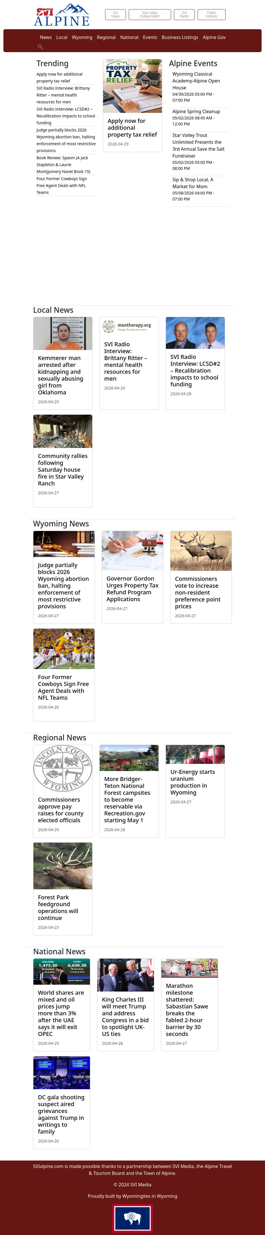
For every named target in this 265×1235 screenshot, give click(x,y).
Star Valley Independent (150, 14)
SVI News (115, 14)
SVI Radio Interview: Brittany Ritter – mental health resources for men (63, 95)
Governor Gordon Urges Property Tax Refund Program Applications (132, 589)
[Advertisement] (132, 258)
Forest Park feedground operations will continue (58, 907)
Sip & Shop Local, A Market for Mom (192, 183)
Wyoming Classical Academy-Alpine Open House (196, 81)
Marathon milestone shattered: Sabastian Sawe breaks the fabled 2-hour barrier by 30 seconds (187, 1010)
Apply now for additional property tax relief (132, 127)
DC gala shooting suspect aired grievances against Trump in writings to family (61, 1114)
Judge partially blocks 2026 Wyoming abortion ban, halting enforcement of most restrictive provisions (63, 585)
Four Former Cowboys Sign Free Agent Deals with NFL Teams (62, 185)
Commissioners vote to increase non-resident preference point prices (197, 592)
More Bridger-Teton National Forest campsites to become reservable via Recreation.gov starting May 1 (127, 799)
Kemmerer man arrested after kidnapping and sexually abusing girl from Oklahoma (60, 375)
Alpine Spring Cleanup (196, 111)
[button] (40, 46)
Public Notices (211, 14)
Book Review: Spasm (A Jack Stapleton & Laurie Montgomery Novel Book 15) (63, 164)
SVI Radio (184, 14)
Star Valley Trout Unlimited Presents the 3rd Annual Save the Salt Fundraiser (198, 145)
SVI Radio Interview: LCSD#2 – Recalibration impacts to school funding (66, 115)
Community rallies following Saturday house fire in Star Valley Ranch (63, 469)
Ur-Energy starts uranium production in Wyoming (192, 782)
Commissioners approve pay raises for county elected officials (60, 810)
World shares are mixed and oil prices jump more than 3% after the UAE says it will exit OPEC (61, 1013)
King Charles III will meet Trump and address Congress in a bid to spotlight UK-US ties (125, 1017)
